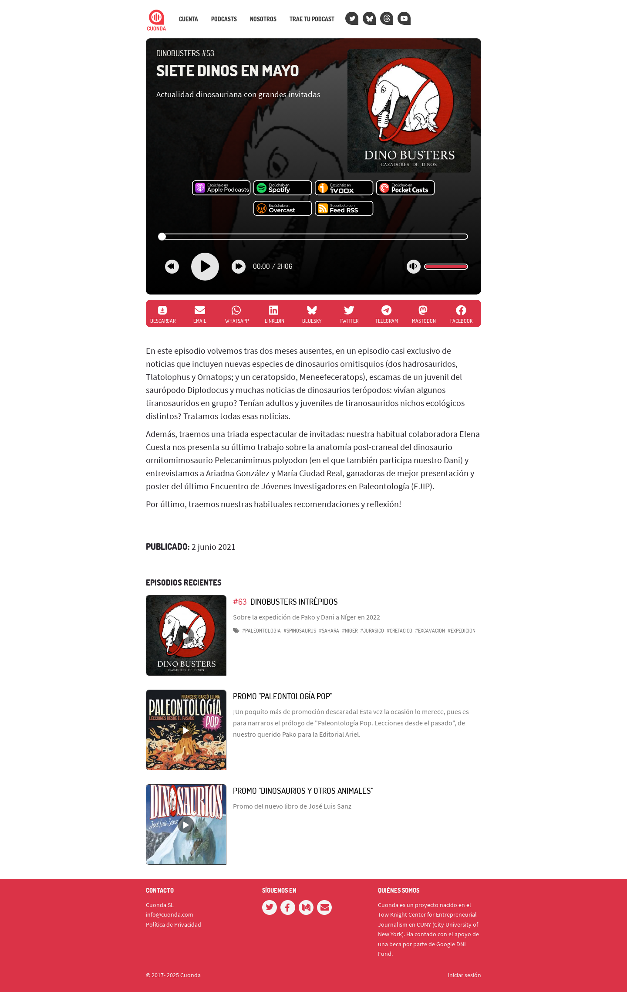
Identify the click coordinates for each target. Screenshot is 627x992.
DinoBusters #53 (185, 53)
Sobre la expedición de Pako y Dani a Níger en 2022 (306, 617)
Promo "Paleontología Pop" (282, 696)
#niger (349, 630)
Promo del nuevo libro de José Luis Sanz (292, 806)
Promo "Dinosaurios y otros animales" (303, 790)
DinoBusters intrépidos (294, 601)
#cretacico (399, 630)
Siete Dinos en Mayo (227, 70)
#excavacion (430, 630)
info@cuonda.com (169, 914)
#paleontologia (261, 630)
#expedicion (461, 630)
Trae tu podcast (312, 19)
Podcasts (224, 19)
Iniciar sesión (464, 975)
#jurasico (372, 630)
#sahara (329, 630)
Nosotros (263, 19)
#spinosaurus (299, 630)
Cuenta (188, 19)
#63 (239, 601)
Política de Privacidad (173, 924)
